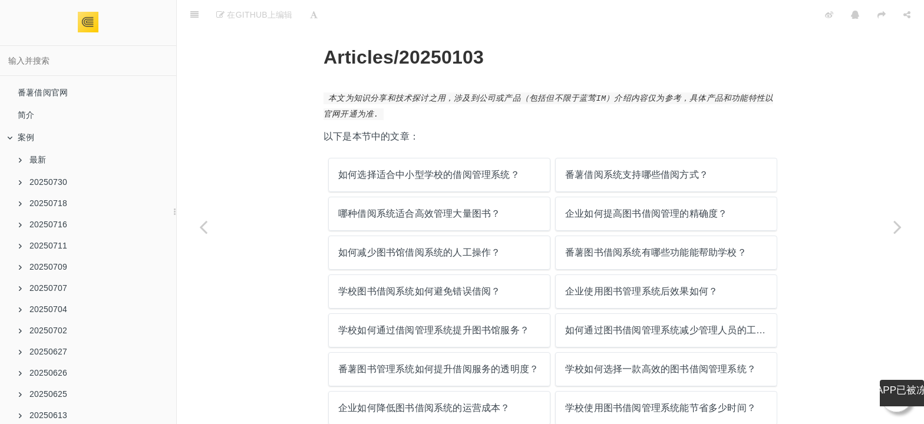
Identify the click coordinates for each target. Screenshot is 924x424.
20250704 (43, 309)
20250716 (43, 224)
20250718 (43, 203)
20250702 (43, 330)
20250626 (43, 372)
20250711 (43, 245)
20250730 (43, 182)
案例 (20, 137)
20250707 (43, 288)
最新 (32, 159)
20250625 (43, 394)
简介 (26, 115)
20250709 (43, 266)
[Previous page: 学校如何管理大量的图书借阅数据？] (203, 226)
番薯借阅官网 (43, 92)
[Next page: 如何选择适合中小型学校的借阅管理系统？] (897, 226)
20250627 (43, 351)
